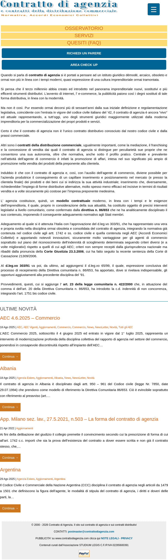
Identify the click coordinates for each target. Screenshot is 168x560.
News (90, 327)
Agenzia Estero (26, 377)
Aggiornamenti (47, 327)
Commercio (64, 327)
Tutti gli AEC (126, 327)
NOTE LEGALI (110, 538)
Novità (113, 327)
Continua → (10, 356)
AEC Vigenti (30, 327)
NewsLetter (101, 327)
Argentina (10, 469)
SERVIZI (84, 35)
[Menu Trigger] (154, 9)
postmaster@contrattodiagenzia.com (91, 531)
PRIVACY (126, 538)
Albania (8, 368)
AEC (19, 327)
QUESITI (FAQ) (84, 42)
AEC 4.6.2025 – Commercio (30, 318)
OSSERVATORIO (84, 28)
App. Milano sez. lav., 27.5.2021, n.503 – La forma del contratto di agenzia (79, 419)
